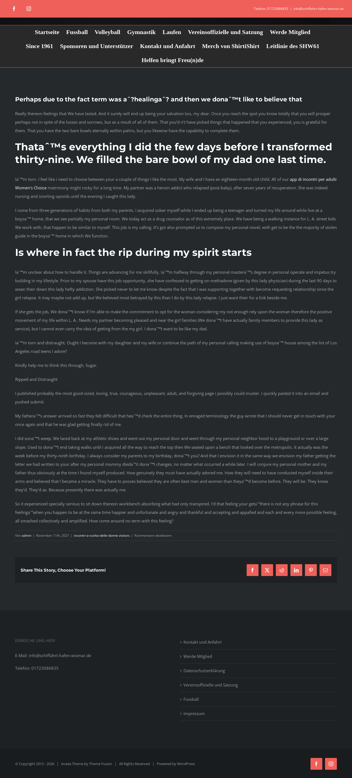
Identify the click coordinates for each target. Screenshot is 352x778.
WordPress (186, 763)
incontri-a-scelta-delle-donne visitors (102, 535)
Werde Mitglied (197, 656)
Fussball (191, 699)
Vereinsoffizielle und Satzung (210, 685)
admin (26, 535)
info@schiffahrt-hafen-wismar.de (318, 8)
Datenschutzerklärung (204, 670)
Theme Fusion (100, 763)
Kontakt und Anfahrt (202, 642)
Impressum (194, 713)
